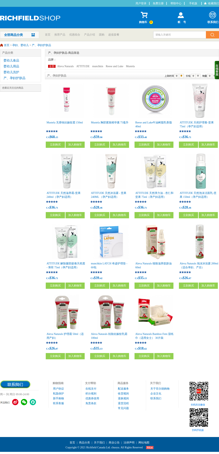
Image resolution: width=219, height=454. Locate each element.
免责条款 (90, 403)
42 (101, 278)
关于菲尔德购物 (160, 388)
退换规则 (123, 398)
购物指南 (58, 383)
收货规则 (123, 393)
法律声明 (129, 442)
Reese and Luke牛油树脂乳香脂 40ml (153, 124)
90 (101, 137)
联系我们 (212, 17)
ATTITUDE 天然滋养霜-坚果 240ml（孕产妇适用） (64, 195)
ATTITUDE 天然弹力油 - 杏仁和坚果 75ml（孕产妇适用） (154, 195)
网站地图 (143, 442)
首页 (47, 34)
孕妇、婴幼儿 (20, 45)
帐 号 (181, 17)
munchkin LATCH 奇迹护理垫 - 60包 (109, 265)
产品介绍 (89, 34)
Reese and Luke (114, 66)
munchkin (97, 66)
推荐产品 (59, 34)
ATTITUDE (83, 66)
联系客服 (58, 403)
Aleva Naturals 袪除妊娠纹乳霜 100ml (109, 336)
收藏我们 (213, 3)
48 (146, 137)
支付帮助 (90, 383)
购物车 (146, 17)
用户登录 (141, 3)
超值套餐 (113, 34)
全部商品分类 (13, 35)
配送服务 (123, 388)
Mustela (130, 66)
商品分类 (84, 442)
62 (146, 348)
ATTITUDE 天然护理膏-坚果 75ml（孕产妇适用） (197, 124)
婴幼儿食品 (11, 60)
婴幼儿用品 (11, 66)
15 (57, 137)
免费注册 (158, 3)
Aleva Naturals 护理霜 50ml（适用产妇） (65, 336)
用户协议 (58, 388)
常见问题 (123, 408)
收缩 (217, 70)
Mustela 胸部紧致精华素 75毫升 (109, 122)
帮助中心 (176, 3)
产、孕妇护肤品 (41, 45)
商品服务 (123, 383)
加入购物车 (75, 144)
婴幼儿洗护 (11, 72)
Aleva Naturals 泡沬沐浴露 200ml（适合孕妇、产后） (199, 265)
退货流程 (123, 403)
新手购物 (58, 398)
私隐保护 (58, 393)
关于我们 (155, 383)
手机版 (193, 3)
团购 (101, 34)
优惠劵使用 (92, 398)
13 (146, 278)
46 (101, 207)
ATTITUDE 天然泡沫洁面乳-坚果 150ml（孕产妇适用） (198, 195)
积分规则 (90, 393)
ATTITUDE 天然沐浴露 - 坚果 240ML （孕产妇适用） (108, 195)
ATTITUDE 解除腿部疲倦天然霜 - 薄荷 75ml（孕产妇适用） (66, 265)
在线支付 (90, 388)
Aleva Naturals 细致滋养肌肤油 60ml (153, 265)
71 (190, 137)
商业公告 (114, 442)
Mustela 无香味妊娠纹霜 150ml (65, 122)
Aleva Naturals (65, 66)
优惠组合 (74, 34)
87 (190, 278)
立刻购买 (55, 144)
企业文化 (155, 393)
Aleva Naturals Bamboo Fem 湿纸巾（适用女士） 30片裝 (154, 336)
